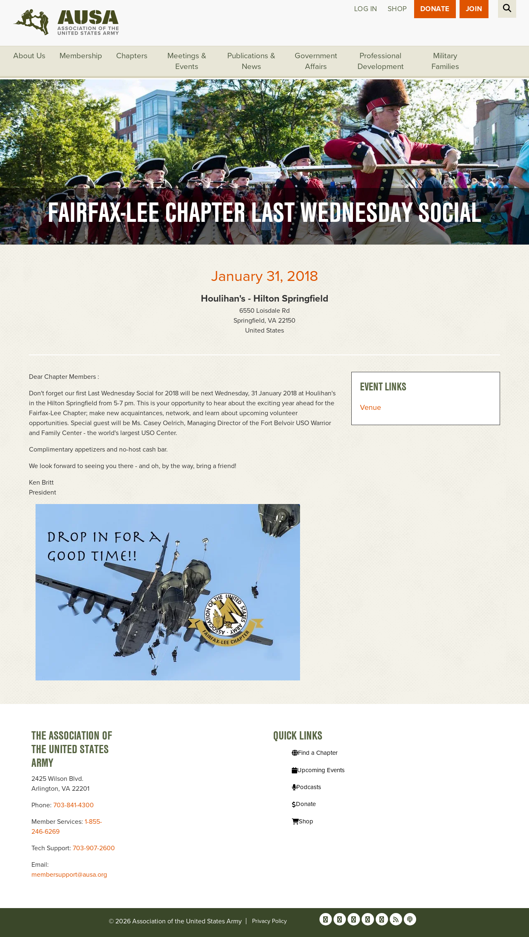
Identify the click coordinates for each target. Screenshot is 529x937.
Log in (365, 9)
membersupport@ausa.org (69, 874)
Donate (435, 9)
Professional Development (380, 61)
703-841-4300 (73, 805)
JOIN (474, 9)
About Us (29, 55)
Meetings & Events (186, 61)
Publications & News (251, 61)
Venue (370, 407)
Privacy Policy (269, 921)
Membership (81, 55)
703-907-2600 (94, 848)
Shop (397, 9)
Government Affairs (316, 61)
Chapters (132, 55)
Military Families (445, 61)
